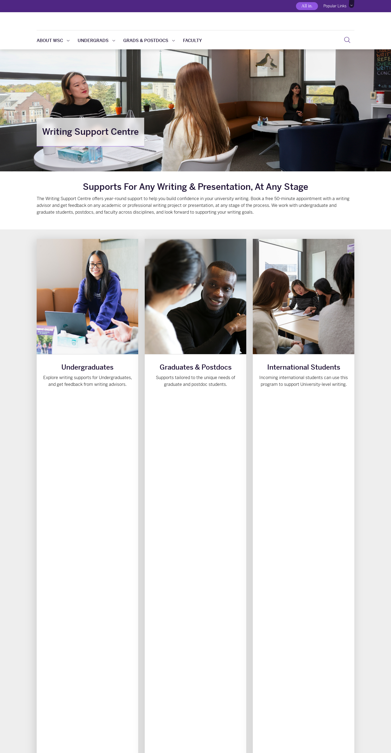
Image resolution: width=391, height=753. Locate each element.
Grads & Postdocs (149, 40)
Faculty (192, 40)
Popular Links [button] (334, 6)
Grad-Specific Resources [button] (195, 402)
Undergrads (96, 40)
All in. (307, 6)
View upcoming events (284, 446)
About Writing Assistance (152, 575)
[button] (351, 4)
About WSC (53, 40)
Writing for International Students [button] (303, 402)
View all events (334, 446)
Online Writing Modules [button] (236, 647)
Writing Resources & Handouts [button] (74, 647)
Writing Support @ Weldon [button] (155, 647)
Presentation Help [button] (317, 647)
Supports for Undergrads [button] (87, 402)
